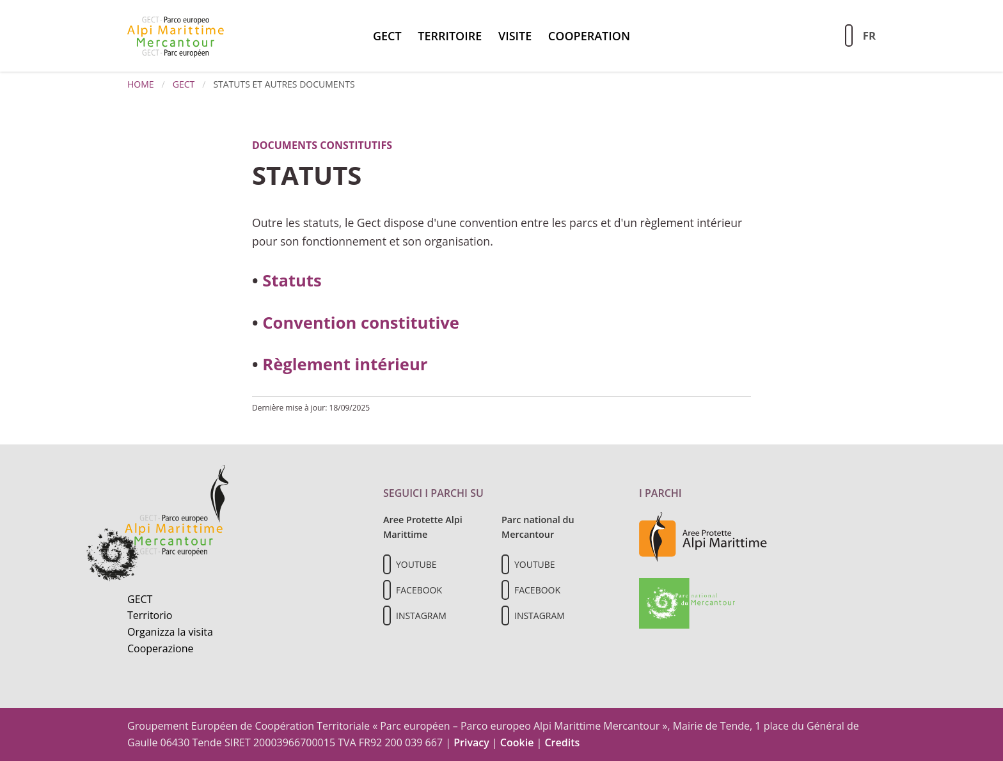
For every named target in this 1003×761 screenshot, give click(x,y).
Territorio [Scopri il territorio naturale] (149, 615)
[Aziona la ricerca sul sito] (849, 35)
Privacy (471, 742)
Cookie (517, 742)
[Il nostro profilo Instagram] (387, 615)
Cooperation (589, 35)
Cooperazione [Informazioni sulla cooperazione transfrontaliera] (160, 648)
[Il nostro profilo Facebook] (387, 590)
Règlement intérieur (344, 364)
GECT (387, 35)
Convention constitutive (360, 322)
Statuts (291, 280)
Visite (515, 35)
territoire (450, 35)
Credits (562, 742)
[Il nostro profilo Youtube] (387, 564)
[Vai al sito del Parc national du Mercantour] (687, 602)
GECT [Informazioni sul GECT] (139, 599)
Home (140, 84)
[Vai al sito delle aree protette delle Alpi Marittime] (703, 537)
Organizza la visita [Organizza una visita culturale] (170, 632)
